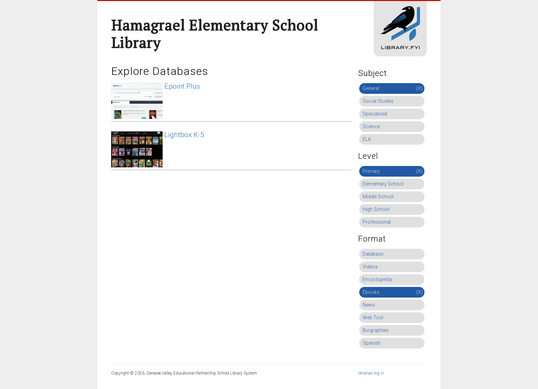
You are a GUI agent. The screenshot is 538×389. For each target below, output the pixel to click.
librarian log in (371, 373)
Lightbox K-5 (184, 135)
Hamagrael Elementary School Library (214, 33)
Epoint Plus (182, 86)
